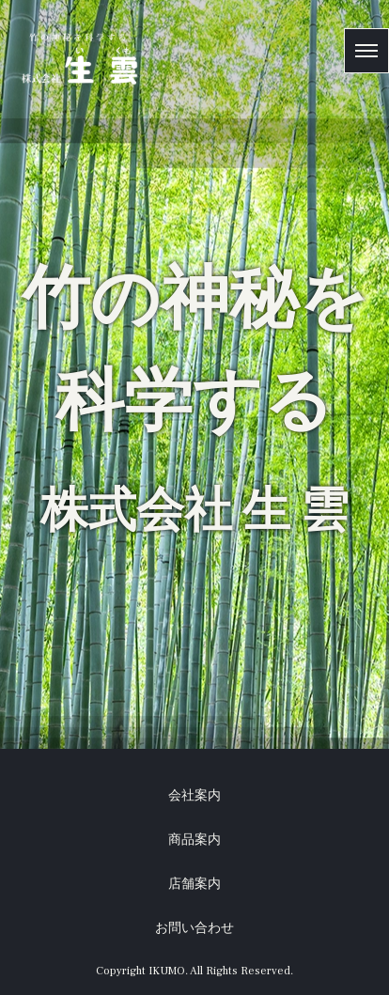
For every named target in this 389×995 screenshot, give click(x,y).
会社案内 (194, 795)
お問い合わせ (194, 928)
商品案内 (194, 840)
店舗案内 (194, 884)
